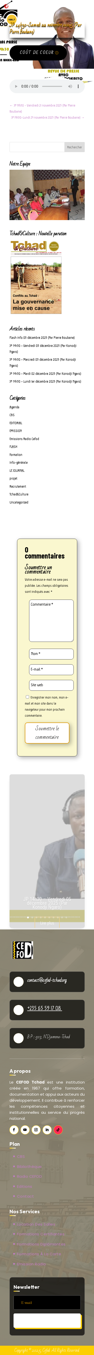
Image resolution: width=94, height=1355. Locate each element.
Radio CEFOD (29, 1176)
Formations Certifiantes (41, 1234)
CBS (12, 415)
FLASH (13, 446)
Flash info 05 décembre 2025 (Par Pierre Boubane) (42, 337)
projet (13, 478)
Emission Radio (31, 1264)
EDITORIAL (16, 423)
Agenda (14, 407)
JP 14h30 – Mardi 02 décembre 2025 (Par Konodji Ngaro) (45, 373)
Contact (25, 1196)
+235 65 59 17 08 (44, 1008)
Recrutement (18, 486)
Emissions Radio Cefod (24, 439)
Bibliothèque (29, 1166)
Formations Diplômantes (41, 1244)
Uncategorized (19, 502)
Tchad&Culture (19, 494)
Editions (24, 1186)
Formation (16, 455)
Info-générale (19, 462)
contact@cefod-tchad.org (46, 980)
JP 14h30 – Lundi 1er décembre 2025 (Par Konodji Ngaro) (45, 381)
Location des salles (36, 1224)
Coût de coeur (37, 52)
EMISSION (16, 431)
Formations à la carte (39, 1254)
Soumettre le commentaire (47, 733)
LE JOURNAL (17, 470)
